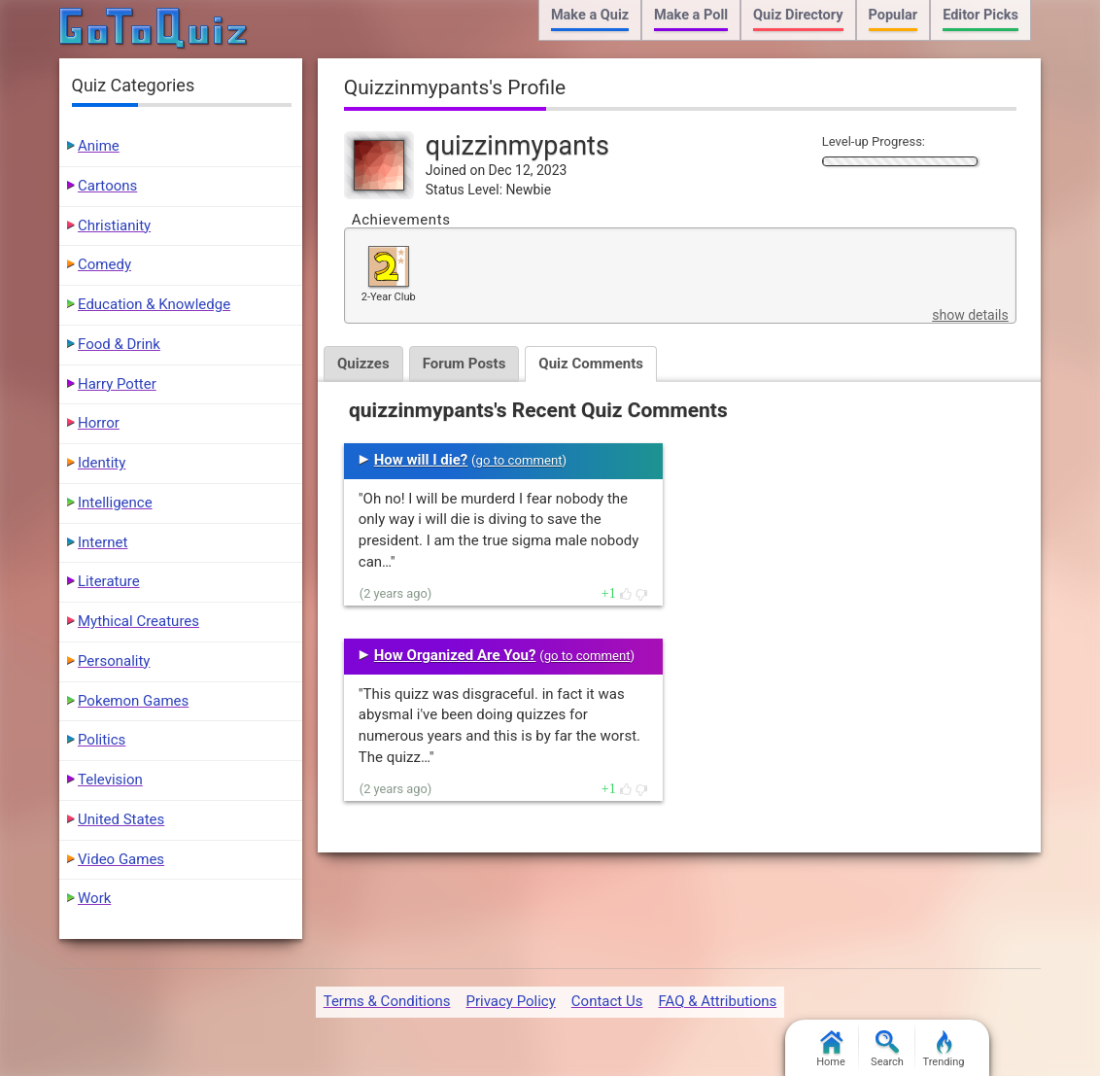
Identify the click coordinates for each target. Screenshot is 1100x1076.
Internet (102, 542)
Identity (101, 462)
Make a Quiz (590, 15)
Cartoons (107, 185)
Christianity (114, 225)
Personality (114, 661)
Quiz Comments (590, 363)
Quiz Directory (797, 15)
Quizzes (363, 363)
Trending (944, 1049)
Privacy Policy (510, 1001)
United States (121, 819)
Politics (101, 739)
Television (110, 779)
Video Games (121, 859)
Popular (893, 15)
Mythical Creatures (138, 621)
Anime (99, 146)
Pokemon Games (133, 701)
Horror (99, 423)
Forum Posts (464, 363)
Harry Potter (117, 384)
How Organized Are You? (455, 655)
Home (830, 1049)
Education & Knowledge (154, 304)
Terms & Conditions (387, 1001)
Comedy (104, 264)
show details (970, 315)
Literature (109, 581)
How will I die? (421, 460)
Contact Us (607, 1001)
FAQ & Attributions (717, 1001)
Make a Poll (691, 15)
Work (94, 898)
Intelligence (115, 502)
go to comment (519, 460)
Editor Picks (980, 15)
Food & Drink (119, 344)
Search (887, 1049)
